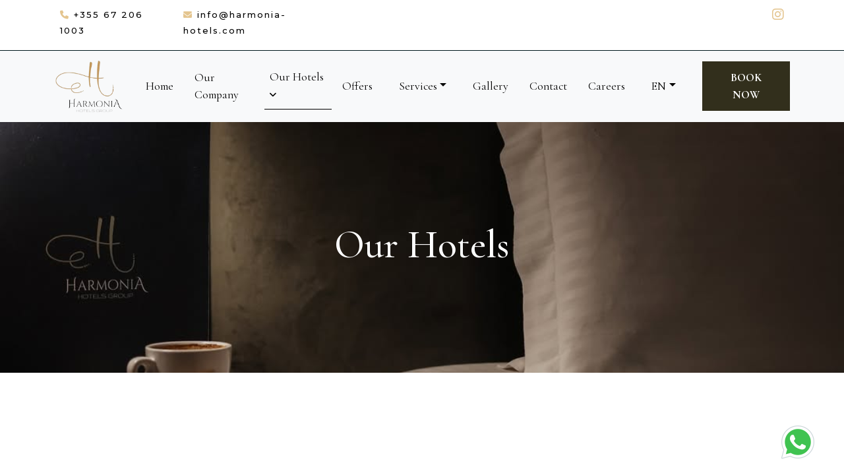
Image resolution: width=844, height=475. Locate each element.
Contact (548, 86)
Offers (357, 86)
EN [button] (658, 86)
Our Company (217, 86)
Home (159, 86)
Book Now (746, 86)
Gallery (490, 86)
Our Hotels (297, 84)
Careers (606, 86)
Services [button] (418, 86)
